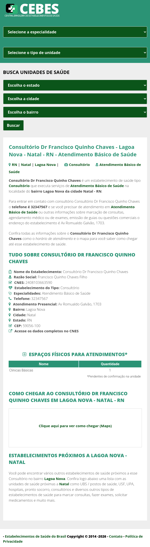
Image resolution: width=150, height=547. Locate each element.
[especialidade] (75, 31)
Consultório (79, 164)
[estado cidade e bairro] (75, 85)
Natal (26, 164)
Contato (115, 536)
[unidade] (75, 52)
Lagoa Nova (45, 164)
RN (14, 164)
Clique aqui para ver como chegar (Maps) (75, 425)
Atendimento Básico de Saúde (97, 185)
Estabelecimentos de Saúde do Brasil (35, 536)
